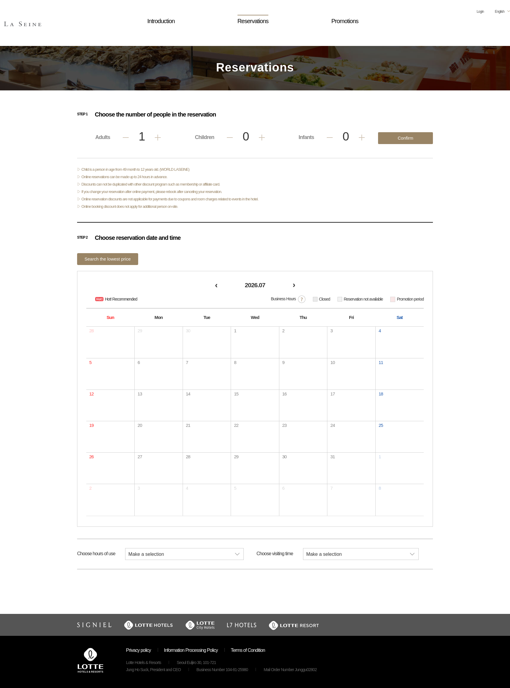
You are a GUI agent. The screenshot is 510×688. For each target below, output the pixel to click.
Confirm (405, 138)
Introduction (161, 21)
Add (158, 138)
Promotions (344, 21)
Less (126, 138)
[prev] (216, 286)
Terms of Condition (248, 650)
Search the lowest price (108, 258)
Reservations (253, 21)
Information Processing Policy (191, 650)
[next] (293, 286)
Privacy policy (138, 650)
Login (480, 11)
